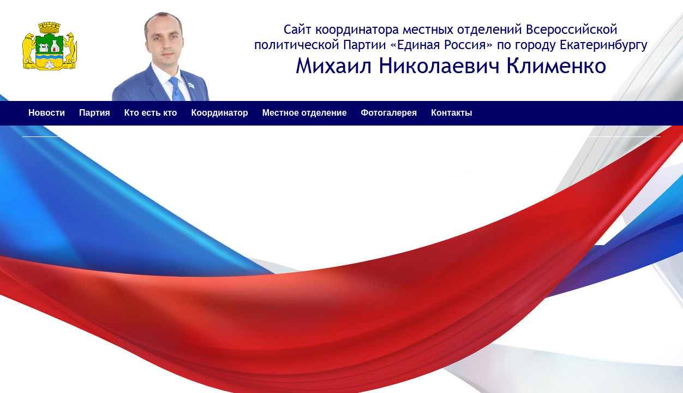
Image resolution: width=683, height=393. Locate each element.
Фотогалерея (389, 112)
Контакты (451, 112)
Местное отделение (304, 112)
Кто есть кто (150, 112)
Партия (94, 112)
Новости (46, 112)
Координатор (219, 112)
